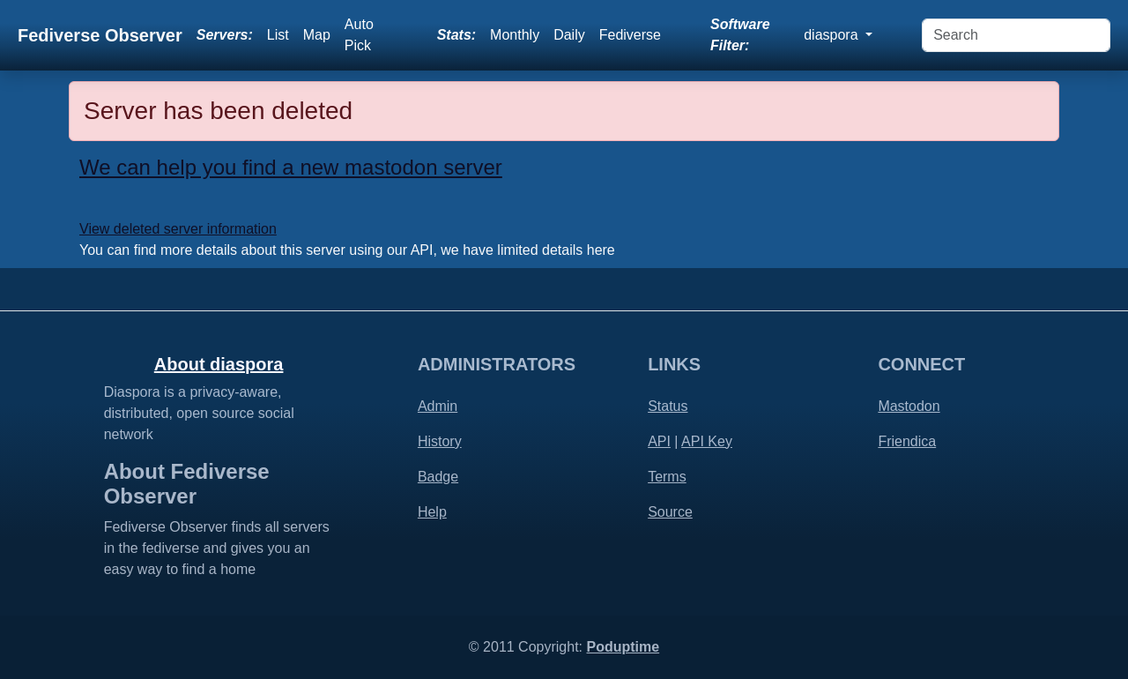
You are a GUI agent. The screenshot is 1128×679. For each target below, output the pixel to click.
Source (670, 511)
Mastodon (908, 406)
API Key (706, 441)
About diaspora (219, 364)
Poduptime (622, 646)
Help (432, 511)
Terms (667, 476)
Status (667, 406)
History (440, 441)
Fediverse (630, 34)
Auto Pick (359, 35)
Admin (437, 406)
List (278, 34)
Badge (438, 476)
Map (316, 34)
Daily (569, 34)
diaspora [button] (833, 34)
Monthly (514, 34)
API (659, 441)
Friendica (907, 441)
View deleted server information (178, 228)
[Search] (1016, 35)
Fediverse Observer (100, 35)
